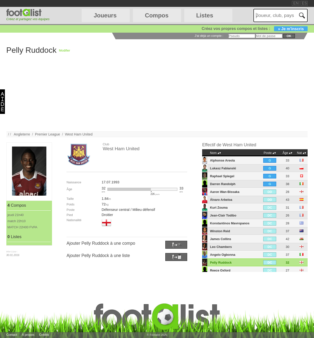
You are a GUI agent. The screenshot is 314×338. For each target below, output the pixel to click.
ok (289, 36)
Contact (11, 335)
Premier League (47, 134)
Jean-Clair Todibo (223, 215)
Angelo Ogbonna (222, 255)
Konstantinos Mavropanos (229, 223)
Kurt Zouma (219, 207)
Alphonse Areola (222, 160)
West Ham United (79, 134)
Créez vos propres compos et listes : (255, 29)
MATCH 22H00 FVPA (22, 227)
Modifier (64, 50)
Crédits (44, 335)
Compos (157, 15)
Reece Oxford (220, 270)
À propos (28, 335)
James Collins (220, 239)
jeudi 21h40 (15, 215)
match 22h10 (16, 221)
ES (304, 3)
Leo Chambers (221, 247)
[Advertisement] (153, 97)
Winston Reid (220, 231)
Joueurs (105, 15)
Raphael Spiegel (222, 176)
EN (296, 3)
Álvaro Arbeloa (221, 200)
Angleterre (22, 134)
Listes (204, 15)
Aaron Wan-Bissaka (224, 192)
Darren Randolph (223, 184)
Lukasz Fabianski (223, 168)
